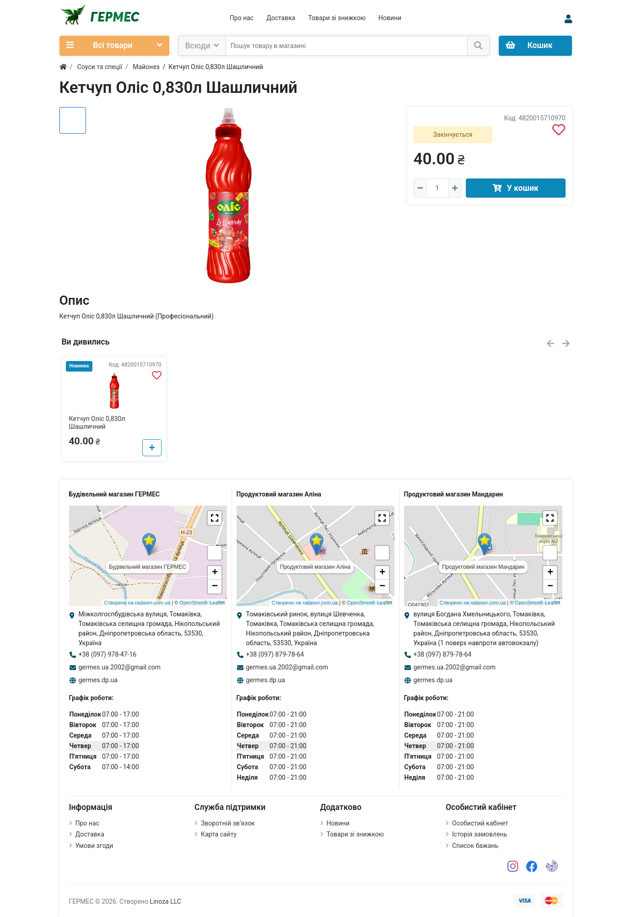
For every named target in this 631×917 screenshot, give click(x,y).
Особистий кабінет (480, 823)
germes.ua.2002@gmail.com (120, 667)
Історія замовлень (479, 834)
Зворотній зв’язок (228, 823)
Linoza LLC (165, 901)
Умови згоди (94, 845)
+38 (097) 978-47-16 (108, 654)
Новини (389, 18)
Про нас (241, 18)
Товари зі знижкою (337, 18)
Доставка (280, 18)
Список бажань (475, 845)
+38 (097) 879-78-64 (275, 654)
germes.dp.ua (98, 680)
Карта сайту (219, 834)
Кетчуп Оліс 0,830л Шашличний (97, 422)
